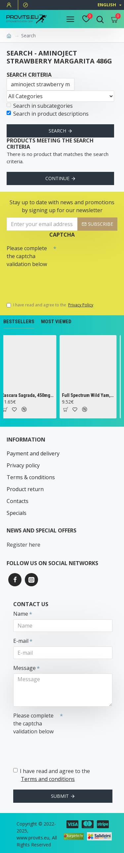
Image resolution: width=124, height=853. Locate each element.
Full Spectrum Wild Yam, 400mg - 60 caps (89, 395)
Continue (57, 178)
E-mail (20, 640)
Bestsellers (18, 322)
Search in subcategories (40, 105)
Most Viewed (56, 322)
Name (20, 613)
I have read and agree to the (50, 305)
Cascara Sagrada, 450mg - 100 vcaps (29, 395)
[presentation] (53, 281)
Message (24, 668)
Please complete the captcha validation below (27, 256)
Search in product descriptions (48, 113)
